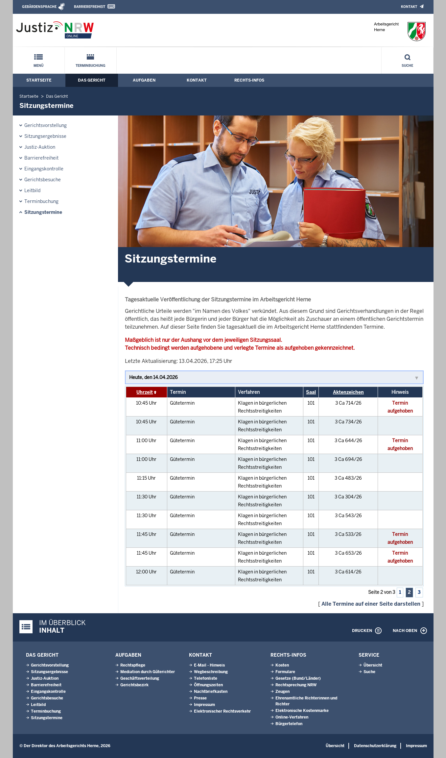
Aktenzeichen (348, 392)
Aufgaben (144, 80)
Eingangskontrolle (43, 169)
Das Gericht (92, 80)
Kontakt (409, 7)
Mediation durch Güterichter (147, 671)
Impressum (204, 704)
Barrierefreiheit (89, 7)
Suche (407, 65)
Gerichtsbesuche (42, 180)
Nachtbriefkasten (210, 691)
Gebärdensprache (39, 7)
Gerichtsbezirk (134, 685)
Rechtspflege (132, 665)
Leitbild (32, 190)
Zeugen (282, 691)
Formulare (285, 671)
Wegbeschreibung (211, 671)
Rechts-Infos (249, 80)
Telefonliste (205, 678)
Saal (311, 392)
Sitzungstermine (43, 212)
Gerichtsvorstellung (45, 125)
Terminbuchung (91, 65)
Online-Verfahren (291, 717)
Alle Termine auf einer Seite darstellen (370, 603)
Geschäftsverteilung (139, 678)
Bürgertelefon (288, 723)
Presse (200, 698)
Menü (38, 65)
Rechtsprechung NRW (296, 685)
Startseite (39, 80)
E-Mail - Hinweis (209, 665)
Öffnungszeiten (208, 685)
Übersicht (373, 665)
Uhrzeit (144, 392)
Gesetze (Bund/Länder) (298, 678)
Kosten (282, 665)
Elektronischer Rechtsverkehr (222, 711)
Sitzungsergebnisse (45, 136)
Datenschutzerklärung (375, 745)
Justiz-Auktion (39, 147)
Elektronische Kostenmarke (302, 710)
